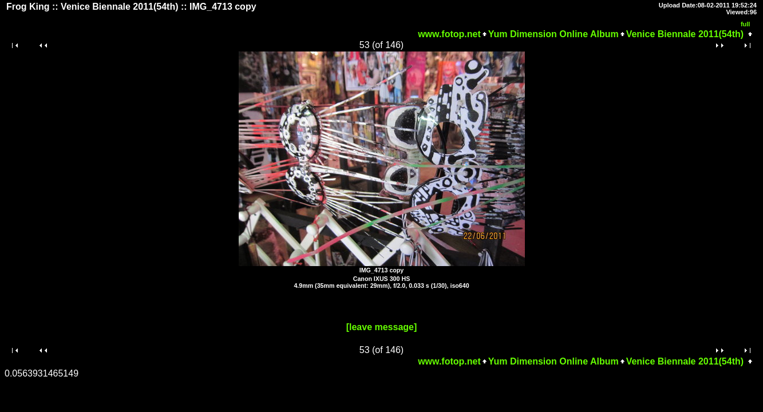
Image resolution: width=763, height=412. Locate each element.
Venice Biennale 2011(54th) (685, 34)
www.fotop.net (449, 34)
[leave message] (381, 327)
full (745, 24)
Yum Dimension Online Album (553, 34)
